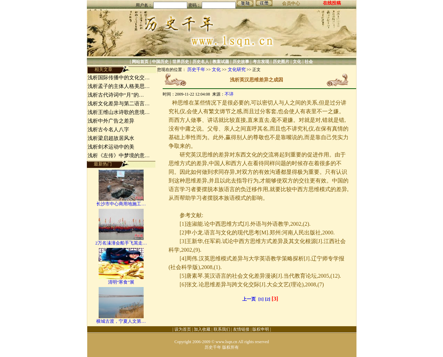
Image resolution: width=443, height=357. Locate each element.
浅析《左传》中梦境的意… (119, 155)
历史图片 (281, 61)
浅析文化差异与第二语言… (119, 103)
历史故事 (241, 61)
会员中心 (291, 3)
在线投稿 (332, 3)
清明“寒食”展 (121, 282)
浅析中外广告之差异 (111, 121)
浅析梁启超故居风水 (111, 138)
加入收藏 (202, 329)
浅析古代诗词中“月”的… (116, 95)
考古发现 (261, 61)
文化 (297, 61)
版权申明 (260, 329)
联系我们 (222, 329)
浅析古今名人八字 (108, 129)
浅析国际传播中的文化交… (119, 77)
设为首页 (182, 329)
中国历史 (160, 61)
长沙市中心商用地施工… (121, 203)
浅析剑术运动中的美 (111, 147)
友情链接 (241, 329)
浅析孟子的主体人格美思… (119, 86)
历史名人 (200, 61)
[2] (267, 299)
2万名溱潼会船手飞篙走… (121, 243)
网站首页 (140, 61)
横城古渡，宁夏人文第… (121, 321)
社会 (309, 61)
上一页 (249, 299)
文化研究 (237, 69)
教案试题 (221, 61)
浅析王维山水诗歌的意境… (119, 112)
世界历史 (180, 61)
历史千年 (196, 69)
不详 (229, 94)
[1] (261, 299)
